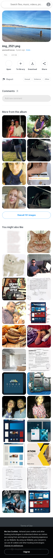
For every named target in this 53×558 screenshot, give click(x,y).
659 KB (14, 55)
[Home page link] (5, 4)
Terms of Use (26, 526)
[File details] (14, 126)
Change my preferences (13, 546)
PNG (5, 55)
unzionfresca (8, 50)
